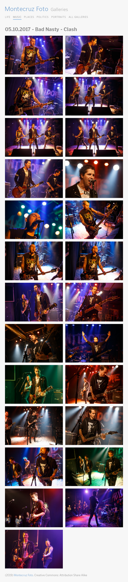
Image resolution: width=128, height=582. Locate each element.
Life (7, 17)
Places (29, 17)
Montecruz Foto (26, 9)
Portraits (58, 17)
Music (17, 17)
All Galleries (78, 17)
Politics (43, 17)
